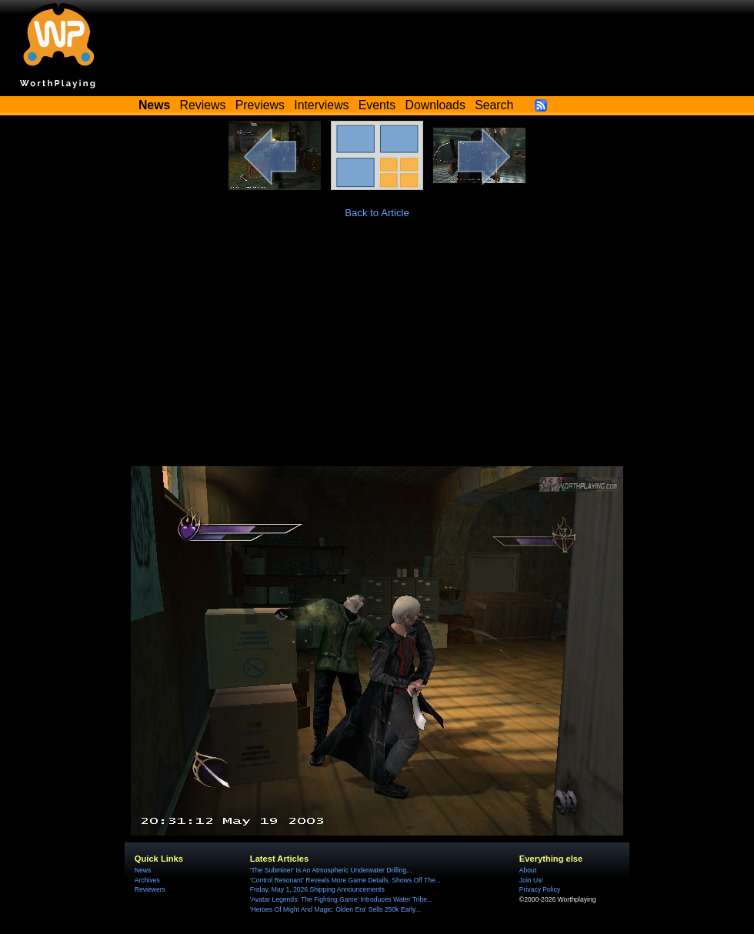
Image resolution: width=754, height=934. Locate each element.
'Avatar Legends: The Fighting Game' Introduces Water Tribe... (341, 899)
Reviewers (150, 889)
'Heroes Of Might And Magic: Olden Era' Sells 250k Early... (335, 909)
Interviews (321, 105)
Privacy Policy (539, 889)
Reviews (203, 105)
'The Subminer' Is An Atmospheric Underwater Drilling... (331, 870)
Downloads (435, 105)
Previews (260, 105)
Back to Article (377, 212)
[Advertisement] (377, 351)
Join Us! (531, 880)
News (143, 870)
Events (377, 105)
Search (494, 105)
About (527, 870)
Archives (147, 880)
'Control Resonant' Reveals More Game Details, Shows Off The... (345, 880)
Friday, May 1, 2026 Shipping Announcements (317, 889)
